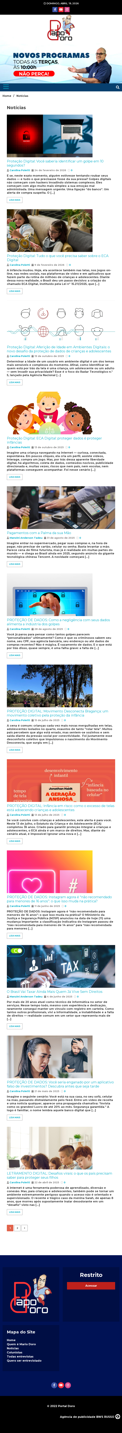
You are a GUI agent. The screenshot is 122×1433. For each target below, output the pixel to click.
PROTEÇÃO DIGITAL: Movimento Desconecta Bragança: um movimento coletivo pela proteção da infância (57, 713)
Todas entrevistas (20, 1356)
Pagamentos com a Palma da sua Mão (39, 533)
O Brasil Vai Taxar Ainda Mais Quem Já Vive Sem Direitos (54, 992)
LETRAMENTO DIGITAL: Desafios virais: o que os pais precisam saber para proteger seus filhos (59, 1175)
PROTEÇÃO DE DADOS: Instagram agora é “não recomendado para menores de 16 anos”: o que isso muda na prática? (59, 899)
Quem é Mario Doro (21, 1344)
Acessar (91, 1285)
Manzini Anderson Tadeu (26, 537)
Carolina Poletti (20, 170)
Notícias (13, 1348)
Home (11, 1340)
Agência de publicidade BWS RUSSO (90, 1416)
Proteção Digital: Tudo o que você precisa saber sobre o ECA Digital (57, 258)
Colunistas (14, 1352)
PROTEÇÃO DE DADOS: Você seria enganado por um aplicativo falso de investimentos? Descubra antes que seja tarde (60, 1084)
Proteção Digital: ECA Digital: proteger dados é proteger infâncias (54, 440)
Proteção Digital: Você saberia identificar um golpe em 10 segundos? (55, 163)
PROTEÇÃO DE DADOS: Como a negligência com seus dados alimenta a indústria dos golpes (58, 622)
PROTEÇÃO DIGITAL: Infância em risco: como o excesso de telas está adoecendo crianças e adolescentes (60, 808)
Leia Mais (14, 200)
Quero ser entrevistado (24, 1360)
